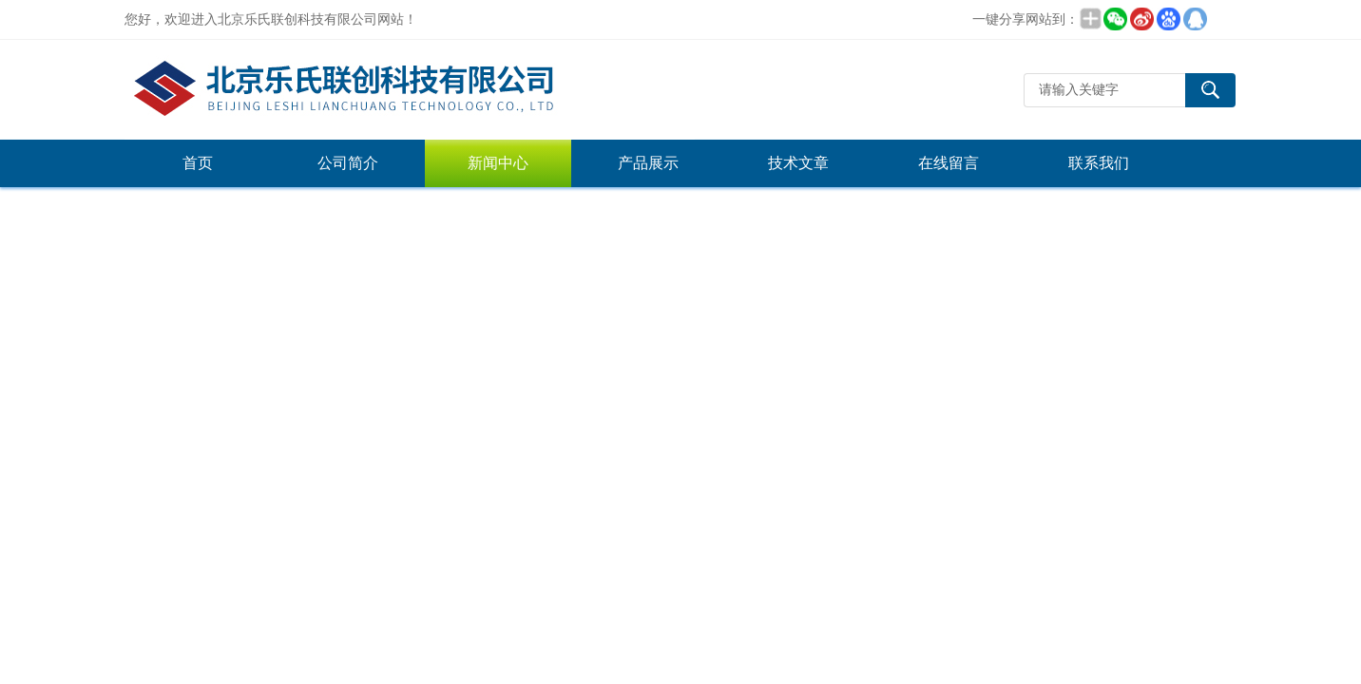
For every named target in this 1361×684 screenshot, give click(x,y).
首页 (197, 163)
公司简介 (347, 163)
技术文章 (798, 163)
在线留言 (948, 163)
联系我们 (1098, 163)
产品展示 (648, 163)
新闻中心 (498, 163)
